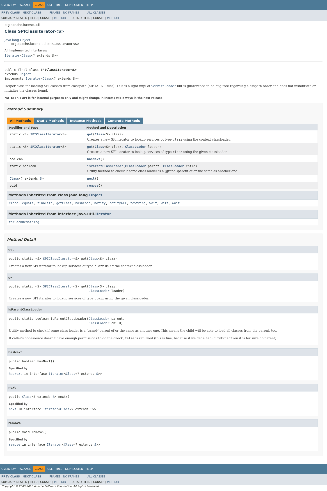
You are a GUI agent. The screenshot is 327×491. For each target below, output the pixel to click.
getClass (63, 203)
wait (153, 203)
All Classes (96, 12)
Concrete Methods (124, 121)
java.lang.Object (17, 40)
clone (13, 203)
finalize (44, 203)
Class (26, 55)
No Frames (71, 12)
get (90, 134)
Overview (8, 5)
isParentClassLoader (105, 166)
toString (138, 203)
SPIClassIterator (45, 134)
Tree (58, 5)
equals (28, 203)
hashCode (82, 203)
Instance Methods (85, 121)
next (91, 178)
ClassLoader (135, 146)
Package (24, 5)
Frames (55, 12)
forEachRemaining (24, 222)
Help (89, 5)
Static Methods (50, 121)
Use (50, 5)
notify (100, 203)
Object (25, 74)
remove (92, 185)
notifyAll (118, 203)
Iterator (12, 55)
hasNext (93, 159)
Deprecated (74, 5)
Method (60, 18)
